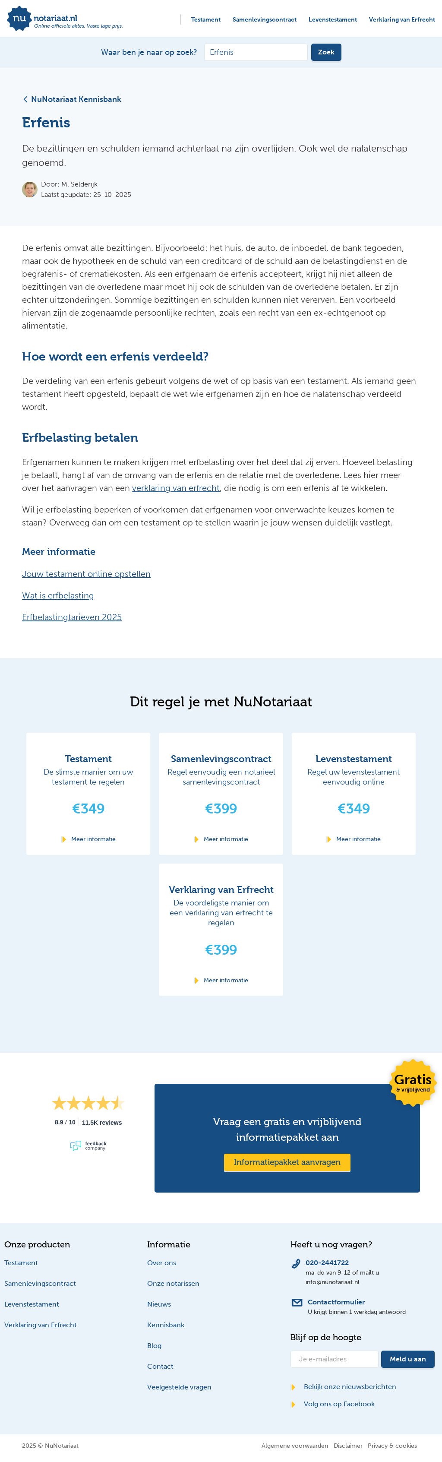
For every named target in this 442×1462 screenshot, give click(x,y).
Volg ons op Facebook (332, 1404)
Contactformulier (336, 1302)
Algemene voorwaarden (295, 1445)
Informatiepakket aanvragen (287, 1162)
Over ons (161, 1263)
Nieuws (159, 1304)
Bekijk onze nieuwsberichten (343, 1387)
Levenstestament (333, 19)
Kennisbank (165, 1325)
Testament (206, 19)
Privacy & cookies (392, 1445)
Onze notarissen (173, 1283)
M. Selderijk (79, 184)
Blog (154, 1346)
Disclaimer (348, 1445)
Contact (160, 1366)
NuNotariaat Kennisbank (71, 99)
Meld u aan (408, 1359)
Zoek (326, 52)
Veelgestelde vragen (179, 1387)
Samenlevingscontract (265, 19)
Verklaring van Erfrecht (402, 19)
